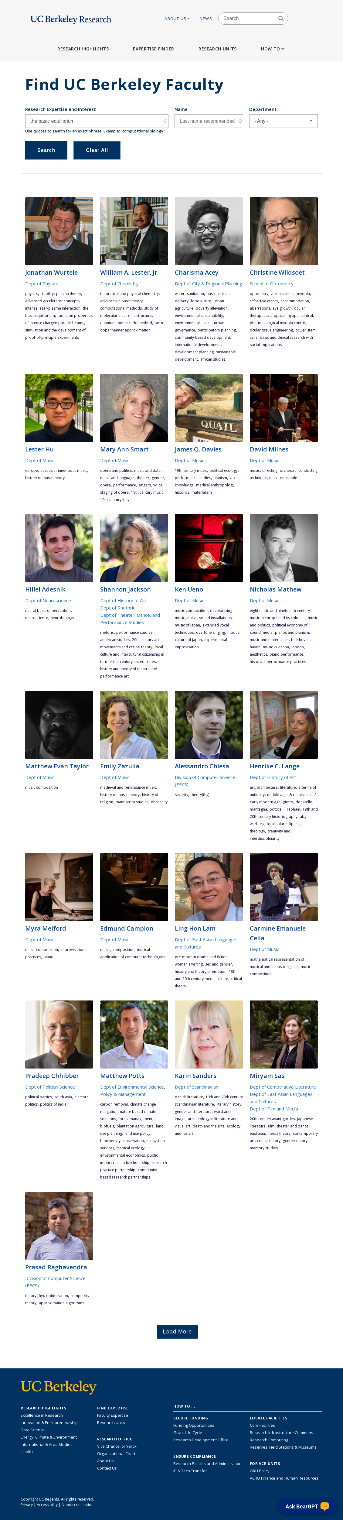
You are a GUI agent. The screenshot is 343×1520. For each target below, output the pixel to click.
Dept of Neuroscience (48, 600)
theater (143, 477)
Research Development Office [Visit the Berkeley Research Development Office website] (201, 1440)
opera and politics (116, 470)
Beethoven (300, 639)
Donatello (304, 802)
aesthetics (258, 654)
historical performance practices (278, 661)
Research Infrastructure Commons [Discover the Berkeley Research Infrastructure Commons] (281, 1432)
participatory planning (217, 330)
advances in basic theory (121, 301)
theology (257, 831)
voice (157, 485)
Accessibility (47, 1504)
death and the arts (208, 1126)
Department (263, 109)
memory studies (264, 1148)
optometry (259, 293)
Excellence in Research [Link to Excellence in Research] (42, 1415)
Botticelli (277, 809)
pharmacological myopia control (278, 322)
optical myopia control (293, 315)
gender (158, 477)
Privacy (27, 1504)
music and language (117, 477)
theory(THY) (200, 794)
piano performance (286, 654)
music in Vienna (276, 647)
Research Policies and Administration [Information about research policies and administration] (207, 1463)
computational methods (121, 308)
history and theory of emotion (200, 971)
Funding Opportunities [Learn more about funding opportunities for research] (193, 1425)
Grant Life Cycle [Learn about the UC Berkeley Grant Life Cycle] (187, 1432)
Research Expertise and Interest (60, 109)
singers (144, 485)
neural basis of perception (48, 610)
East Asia (48, 470)
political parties (38, 1097)
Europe (31, 470)
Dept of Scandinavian (196, 1087)
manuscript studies (132, 802)
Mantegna (258, 809)
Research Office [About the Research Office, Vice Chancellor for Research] (114, 1439)
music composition (191, 610)
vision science (282, 293)
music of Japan (187, 625)
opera (105, 485)
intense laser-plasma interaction (52, 308)
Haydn (255, 647)
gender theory (295, 1140)
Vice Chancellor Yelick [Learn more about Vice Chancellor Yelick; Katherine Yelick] (117, 1446)
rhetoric (107, 632)
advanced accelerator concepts (52, 301)
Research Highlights (83, 49)
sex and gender (218, 964)
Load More (177, 1332)
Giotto (288, 802)
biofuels (107, 1126)
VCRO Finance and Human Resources (284, 1478)
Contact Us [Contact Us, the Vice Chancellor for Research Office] (107, 1468)
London (297, 647)
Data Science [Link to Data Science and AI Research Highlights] (33, 1430)
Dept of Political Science (50, 1087)
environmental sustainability (199, 315)
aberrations (260, 308)
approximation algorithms (61, 1303)
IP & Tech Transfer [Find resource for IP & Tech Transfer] (190, 1471)
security (181, 794)
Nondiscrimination (77, 1504)
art (252, 787)
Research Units (218, 49)
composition (123, 949)
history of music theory (45, 477)
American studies (115, 639)
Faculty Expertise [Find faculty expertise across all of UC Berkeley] (112, 1415)
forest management (135, 1118)
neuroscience (36, 617)
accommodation (294, 301)
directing (269, 470)
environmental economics (122, 1155)
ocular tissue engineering (271, 330)
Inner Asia (66, 470)
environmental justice (193, 322)
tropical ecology (130, 1148)
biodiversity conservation (122, 1140)
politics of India (53, 1104)
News (206, 18)
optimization (57, 1295)
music (82, 470)
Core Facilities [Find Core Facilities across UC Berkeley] (262, 1425)
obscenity (159, 802)
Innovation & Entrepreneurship (49, 1422)
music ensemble (283, 477)
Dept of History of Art (123, 600)
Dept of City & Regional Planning (208, 283)
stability (47, 293)
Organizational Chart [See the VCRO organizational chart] (116, 1453)
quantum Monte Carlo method (126, 322)
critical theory (268, 1140)
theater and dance (292, 1126)
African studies (213, 359)
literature (288, 787)
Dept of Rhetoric (117, 608)
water (180, 293)
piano (48, 956)
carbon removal (114, 1104)
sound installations (215, 617)
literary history (228, 1104)
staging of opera (114, 492)
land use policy (137, 1133)
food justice (201, 301)
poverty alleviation (212, 308)
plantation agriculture (135, 1126)
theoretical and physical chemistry (129, 293)
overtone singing (210, 632)
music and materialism (269, 639)
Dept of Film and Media (274, 1109)
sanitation (195, 293)
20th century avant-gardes (272, 1118)
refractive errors (264, 301)
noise (192, 617)
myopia (303, 293)
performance (124, 485)
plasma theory (68, 293)
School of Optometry (272, 283)
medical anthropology (215, 485)
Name (181, 109)
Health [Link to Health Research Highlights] (27, 1451)
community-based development (202, 337)
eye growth (282, 308)
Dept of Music (39, 460)
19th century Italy (114, 499)
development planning (194, 352)
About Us (178, 18)
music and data (147, 470)
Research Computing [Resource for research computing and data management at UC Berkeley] (269, 1440)
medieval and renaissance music (128, 787)
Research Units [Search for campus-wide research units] (111, 1422)
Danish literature (189, 1097)
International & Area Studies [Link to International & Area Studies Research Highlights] (47, 1444)
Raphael (293, 809)
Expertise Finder (153, 49)
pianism (220, 477)
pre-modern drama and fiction (201, 956)
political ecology (223, 470)
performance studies (193, 477)
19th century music (147, 492)
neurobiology (62, 617)
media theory (278, 1133)
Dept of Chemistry (119, 283)
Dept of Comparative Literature (283, 1087)
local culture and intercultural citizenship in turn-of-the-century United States (132, 654)
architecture (267, 787)
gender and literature (193, 1111)
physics (31, 293)
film (271, 1126)
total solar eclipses (283, 823)
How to (273, 49)
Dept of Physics (41, 283)
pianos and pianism (292, 632)
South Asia (63, 1097)
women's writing (189, 964)
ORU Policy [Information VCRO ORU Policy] (260, 1471)
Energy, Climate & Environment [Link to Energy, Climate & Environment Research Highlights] (49, 1437)
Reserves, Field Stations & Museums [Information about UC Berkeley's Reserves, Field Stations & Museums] (283, 1447)
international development (198, 344)
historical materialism (193, 492)
